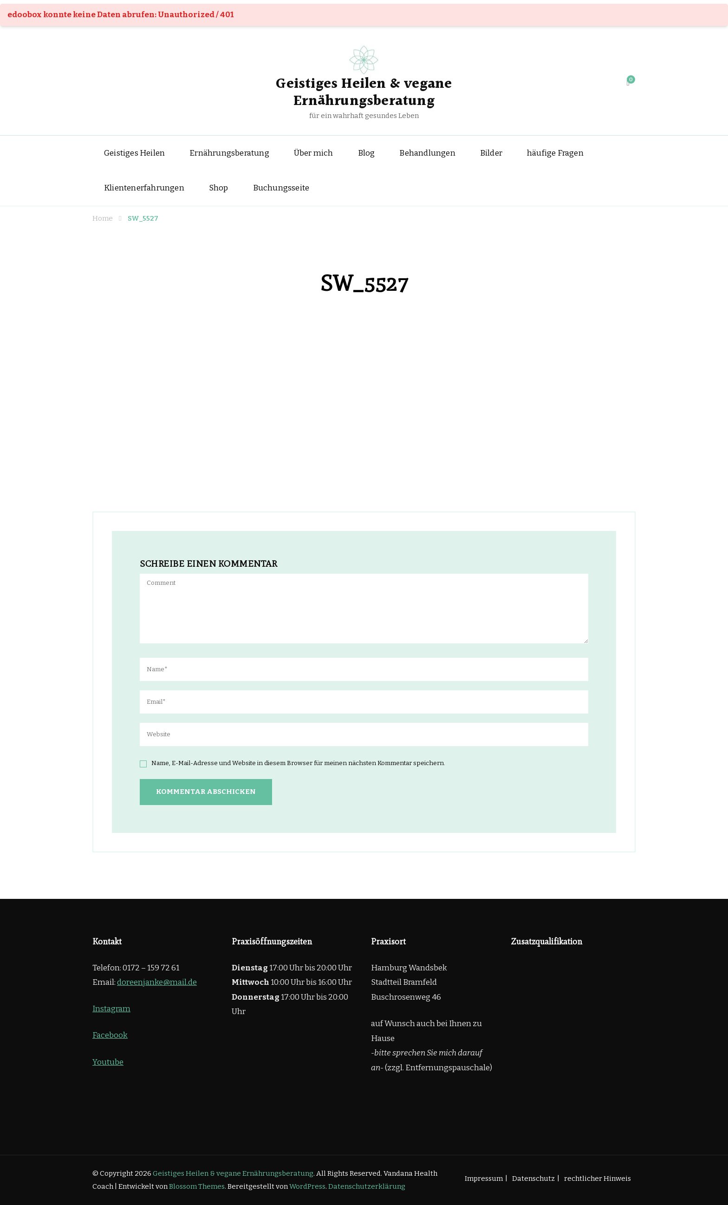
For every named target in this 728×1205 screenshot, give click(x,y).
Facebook (110, 1035)
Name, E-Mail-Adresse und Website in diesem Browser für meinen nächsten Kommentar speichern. (298, 763)
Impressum (484, 1178)
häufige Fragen (555, 153)
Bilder (491, 153)
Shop (218, 188)
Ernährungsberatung (229, 153)
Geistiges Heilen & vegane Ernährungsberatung (364, 93)
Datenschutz (533, 1178)
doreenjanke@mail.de (157, 982)
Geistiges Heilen (134, 153)
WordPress (307, 1186)
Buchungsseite (281, 188)
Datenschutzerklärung (366, 1186)
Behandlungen (427, 153)
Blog (366, 153)
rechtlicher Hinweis (597, 1178)
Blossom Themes (197, 1186)
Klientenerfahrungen (144, 188)
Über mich (313, 153)
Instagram (111, 1009)
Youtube (108, 1062)
